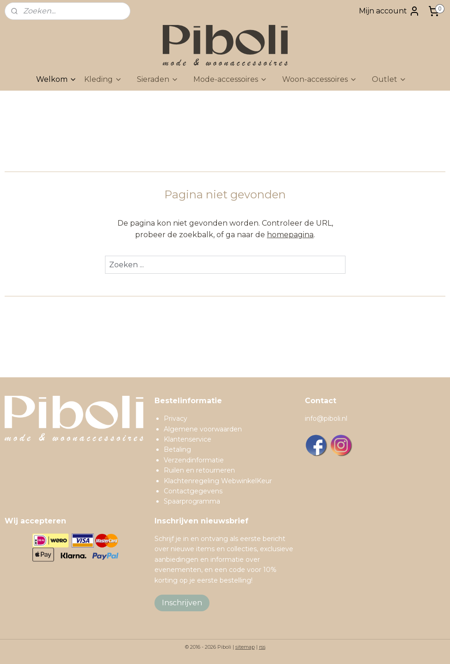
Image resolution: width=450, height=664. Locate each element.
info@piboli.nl (326, 418)
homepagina (290, 234)
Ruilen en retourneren (199, 470)
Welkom (56, 79)
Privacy (175, 418)
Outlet (389, 79)
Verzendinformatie (194, 460)
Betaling (177, 449)
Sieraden (158, 79)
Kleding (103, 79)
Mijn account (389, 11)
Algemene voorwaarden (203, 429)
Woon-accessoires (319, 79)
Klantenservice (187, 439)
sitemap (245, 647)
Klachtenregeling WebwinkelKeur (218, 481)
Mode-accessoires (230, 79)
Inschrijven (182, 602)
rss (262, 647)
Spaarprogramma (192, 501)
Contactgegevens (193, 491)
